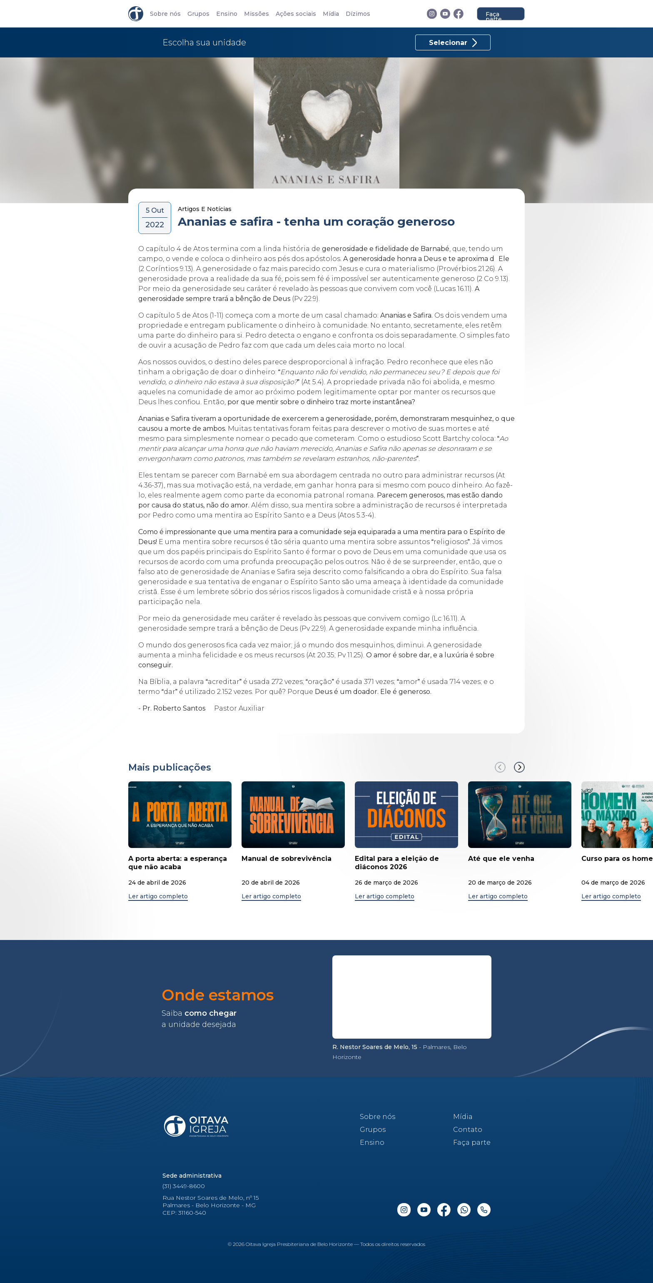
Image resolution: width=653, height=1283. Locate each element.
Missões (256, 13)
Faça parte (494, 15)
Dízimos (358, 13)
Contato (467, 1130)
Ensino (226, 13)
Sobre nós (165, 13)
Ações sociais (296, 13)
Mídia (331, 13)
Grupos (198, 13)
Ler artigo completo (158, 896)
